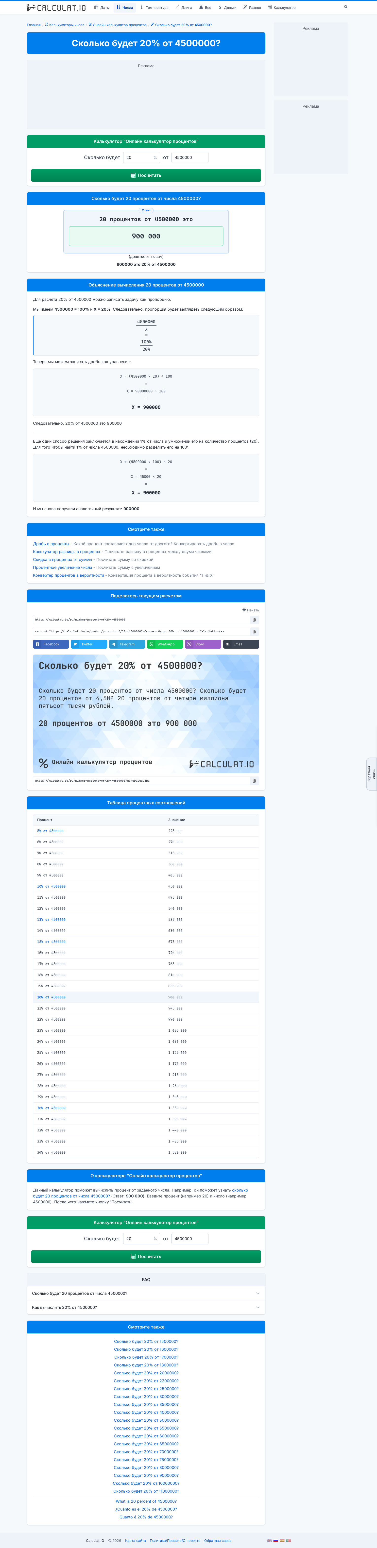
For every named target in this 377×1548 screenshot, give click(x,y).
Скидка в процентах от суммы (62, 559)
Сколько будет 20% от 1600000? (146, 1349)
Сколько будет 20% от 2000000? (146, 1372)
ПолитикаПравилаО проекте (175, 1540)
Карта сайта (135, 1540)
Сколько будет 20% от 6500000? (146, 1443)
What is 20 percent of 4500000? (146, 1501)
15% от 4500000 (51, 942)
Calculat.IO (95, 1540)
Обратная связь (371, 774)
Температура (154, 8)
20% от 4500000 (51, 997)
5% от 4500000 (50, 831)
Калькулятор (282, 8)
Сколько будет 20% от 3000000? (146, 1396)
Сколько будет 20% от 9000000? (146, 1475)
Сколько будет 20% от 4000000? (146, 1412)
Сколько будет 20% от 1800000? (146, 1365)
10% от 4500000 (51, 886)
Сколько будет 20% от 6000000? (146, 1435)
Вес (205, 8)
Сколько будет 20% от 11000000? (146, 1491)
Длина (183, 8)
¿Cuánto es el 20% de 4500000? (146, 1509)
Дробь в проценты (51, 543)
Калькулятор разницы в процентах (66, 551)
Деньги (227, 8)
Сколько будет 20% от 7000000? (146, 1451)
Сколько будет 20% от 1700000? (146, 1357)
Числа (125, 8)
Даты (102, 8)
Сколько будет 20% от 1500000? (146, 1341)
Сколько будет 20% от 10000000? (146, 1483)
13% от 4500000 (51, 920)
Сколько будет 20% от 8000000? (146, 1467)
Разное (252, 8)
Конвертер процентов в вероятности (68, 575)
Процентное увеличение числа (62, 567)
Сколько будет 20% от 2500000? (146, 1388)
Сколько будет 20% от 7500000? (146, 1459)
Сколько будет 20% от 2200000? (146, 1380)
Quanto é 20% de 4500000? (146, 1516)
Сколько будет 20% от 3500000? (146, 1404)
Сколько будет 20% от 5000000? (146, 1420)
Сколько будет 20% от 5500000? (146, 1428)
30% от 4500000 (51, 1108)
